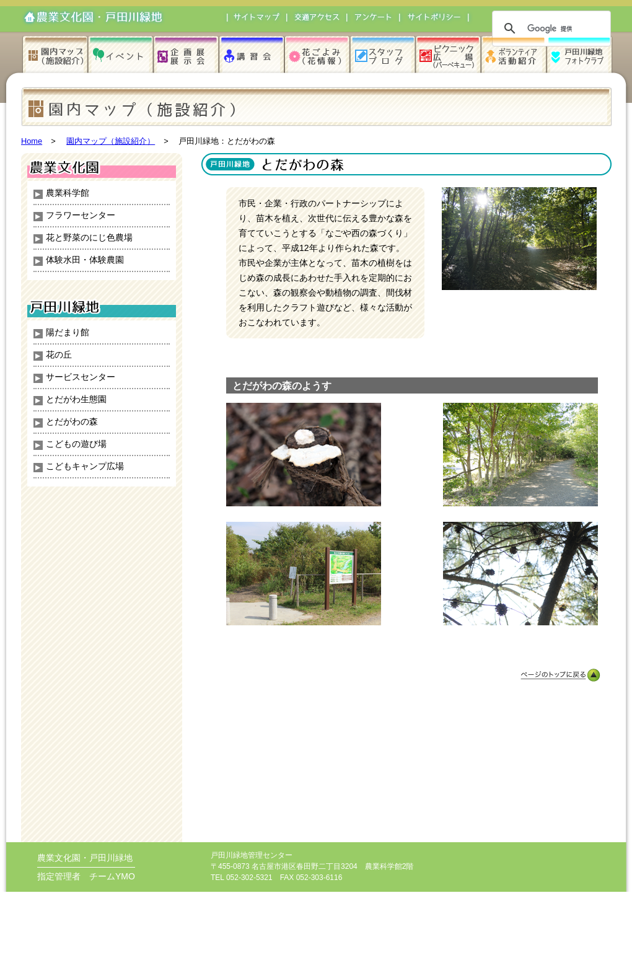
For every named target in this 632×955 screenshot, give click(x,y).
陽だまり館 (67, 332)
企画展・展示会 (187, 53)
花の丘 (59, 354)
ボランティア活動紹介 (515, 53)
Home (31, 141)
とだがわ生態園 (76, 399)
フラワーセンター (80, 215)
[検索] (549, 28)
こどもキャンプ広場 (85, 466)
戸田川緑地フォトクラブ (580, 53)
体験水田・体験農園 (85, 260)
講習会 (253, 53)
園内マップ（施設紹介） (57, 53)
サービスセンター (80, 377)
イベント (122, 53)
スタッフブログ (383, 53)
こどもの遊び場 (76, 444)
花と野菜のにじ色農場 (89, 237)
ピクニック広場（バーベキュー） (449, 53)
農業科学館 (67, 193)
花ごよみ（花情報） (318, 53)
